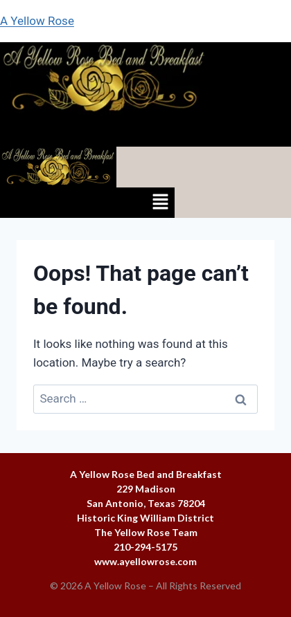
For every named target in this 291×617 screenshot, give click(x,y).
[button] (145, 131)
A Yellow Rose (37, 21)
